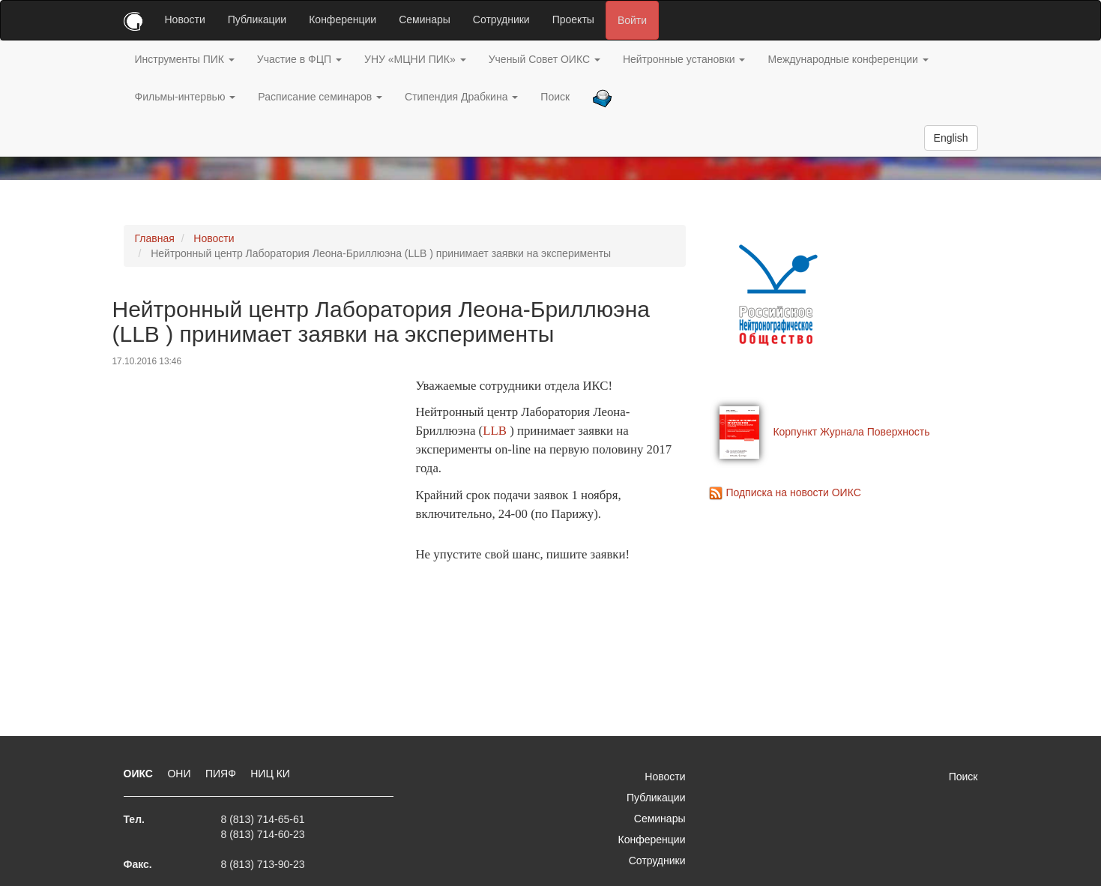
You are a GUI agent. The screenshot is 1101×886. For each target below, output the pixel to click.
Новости (185, 19)
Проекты (573, 19)
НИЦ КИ (270, 774)
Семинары (424, 19)
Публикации (257, 19)
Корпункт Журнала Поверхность (851, 432)
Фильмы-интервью (185, 97)
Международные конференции (847, 59)
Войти (632, 20)
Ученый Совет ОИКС (544, 59)
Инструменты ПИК (185, 59)
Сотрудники (501, 19)
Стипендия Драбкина (461, 97)
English (951, 138)
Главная (155, 238)
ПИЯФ (222, 774)
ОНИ (180, 774)
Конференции (342, 19)
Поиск (555, 97)
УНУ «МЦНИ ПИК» (415, 59)
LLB (495, 431)
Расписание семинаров (320, 97)
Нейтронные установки (684, 59)
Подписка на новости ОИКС (793, 492)
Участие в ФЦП (299, 59)
